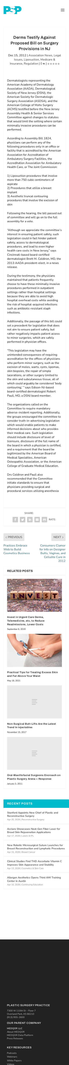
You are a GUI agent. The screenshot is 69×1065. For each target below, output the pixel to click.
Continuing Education (32, 884)
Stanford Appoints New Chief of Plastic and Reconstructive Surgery (32, 814)
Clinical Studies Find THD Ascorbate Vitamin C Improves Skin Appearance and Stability (34, 863)
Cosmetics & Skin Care (33, 868)
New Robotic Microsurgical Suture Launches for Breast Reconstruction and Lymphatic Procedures (36, 846)
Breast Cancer (28, 852)
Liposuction (31, 60)
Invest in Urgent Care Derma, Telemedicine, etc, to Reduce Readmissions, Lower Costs (26, 621)
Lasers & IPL (28, 835)
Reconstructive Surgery (33, 819)
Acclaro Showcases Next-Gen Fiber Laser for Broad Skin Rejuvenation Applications (33, 830)
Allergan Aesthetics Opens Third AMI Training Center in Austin (34, 879)
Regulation (31, 64)
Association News (40, 55)
